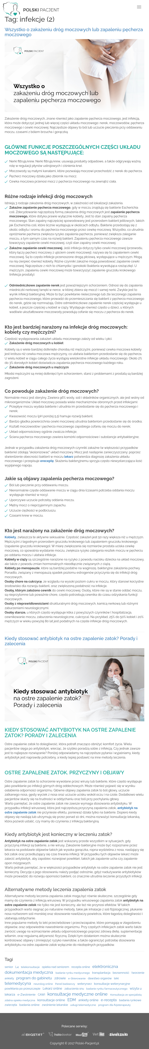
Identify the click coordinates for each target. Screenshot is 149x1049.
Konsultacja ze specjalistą (125, 994)
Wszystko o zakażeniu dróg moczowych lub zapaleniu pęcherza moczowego (74, 32)
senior (9, 967)
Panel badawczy (65, 983)
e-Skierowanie (77, 978)
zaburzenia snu (74, 988)
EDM (72, 1000)
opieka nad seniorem (56, 966)
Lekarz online (53, 988)
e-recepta (109, 1000)
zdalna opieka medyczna (20, 1000)
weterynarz (85, 983)
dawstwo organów (100, 978)
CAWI (42, 994)
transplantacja (101, 972)
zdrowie (60, 978)
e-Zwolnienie (26, 994)
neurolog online (44, 983)
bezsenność (121, 972)
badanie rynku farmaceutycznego (107, 988)
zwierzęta (11, 1004)
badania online (29, 1005)
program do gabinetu (34, 978)
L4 (17, 967)
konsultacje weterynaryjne (112, 984)
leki (116, 978)
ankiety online (88, 1000)
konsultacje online (51, 1000)
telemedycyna (18, 983)
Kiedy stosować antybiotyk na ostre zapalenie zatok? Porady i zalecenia (71, 641)
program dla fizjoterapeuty (114, 1004)
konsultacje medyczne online (78, 994)
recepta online (81, 966)
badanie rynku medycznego (73, 972)
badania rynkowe (130, 1000)
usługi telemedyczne (83, 1004)
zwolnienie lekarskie (55, 1004)
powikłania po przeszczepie (23, 988)
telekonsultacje (30, 966)
